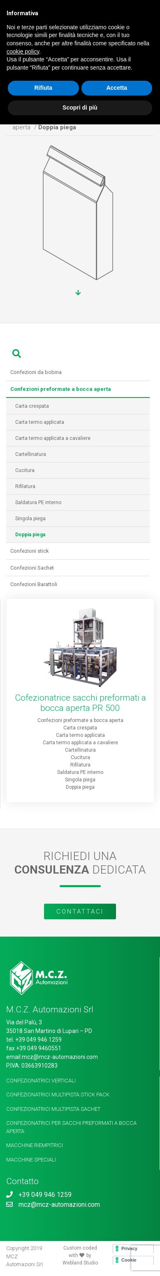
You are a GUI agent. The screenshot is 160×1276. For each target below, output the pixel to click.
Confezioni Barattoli (33, 584)
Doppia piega (80, 787)
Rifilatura (22, 486)
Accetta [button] (116, 87)
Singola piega (28, 518)
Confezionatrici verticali (41, 1080)
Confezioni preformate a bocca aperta (80, 720)
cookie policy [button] (23, 51)
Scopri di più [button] (80, 107)
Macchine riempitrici (34, 1145)
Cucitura (22, 470)
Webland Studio (80, 1263)
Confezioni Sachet (32, 568)
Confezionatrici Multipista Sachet (53, 1109)
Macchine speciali (31, 1160)
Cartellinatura (28, 454)
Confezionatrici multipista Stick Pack (57, 1094)
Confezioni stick (29, 551)
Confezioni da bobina (36, 372)
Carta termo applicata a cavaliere (50, 438)
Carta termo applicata (37, 422)
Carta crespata (29, 406)
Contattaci (80, 911)
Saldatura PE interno (35, 502)
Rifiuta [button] (43, 87)
